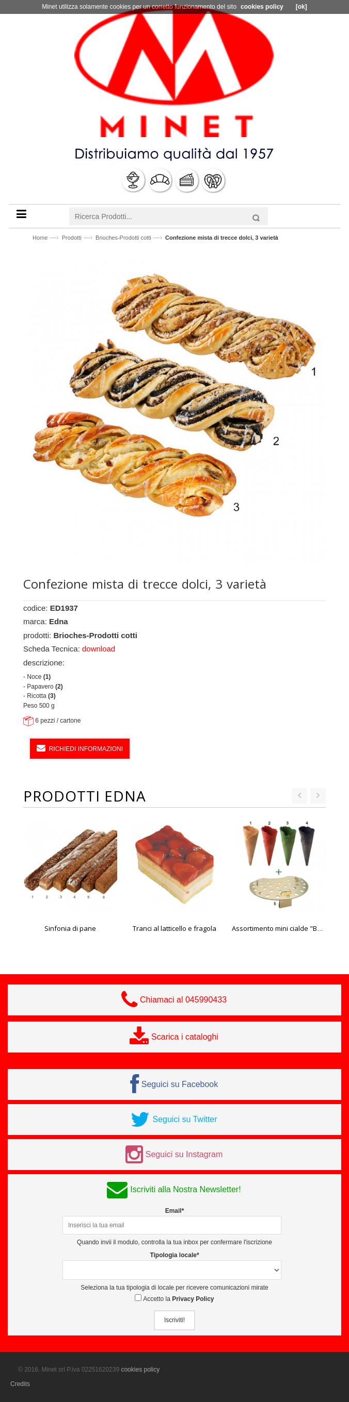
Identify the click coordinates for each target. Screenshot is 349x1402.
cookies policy (140, 1369)
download (98, 648)
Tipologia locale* (174, 1255)
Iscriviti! (174, 1320)
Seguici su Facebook (179, 1084)
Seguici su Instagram (184, 1154)
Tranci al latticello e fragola (174, 928)
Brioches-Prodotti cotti (123, 238)
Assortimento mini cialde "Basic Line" (289, 928)
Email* (174, 1210)
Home (40, 238)
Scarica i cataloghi (184, 1036)
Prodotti (72, 238)
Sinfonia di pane (70, 928)
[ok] (301, 6)
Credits (20, 1384)
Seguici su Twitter (184, 1119)
